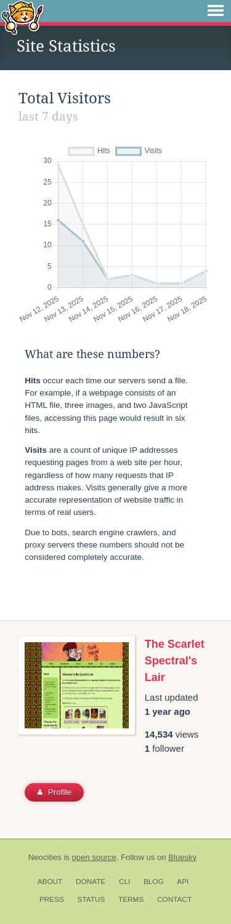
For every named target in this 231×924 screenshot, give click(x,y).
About (50, 881)
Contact (174, 899)
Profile (54, 792)
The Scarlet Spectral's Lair (175, 660)
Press (51, 899)
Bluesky (182, 857)
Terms (131, 899)
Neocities (45, 857)
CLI (124, 881)
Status (91, 899)
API (182, 881)
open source (94, 857)
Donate (90, 881)
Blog (154, 881)
